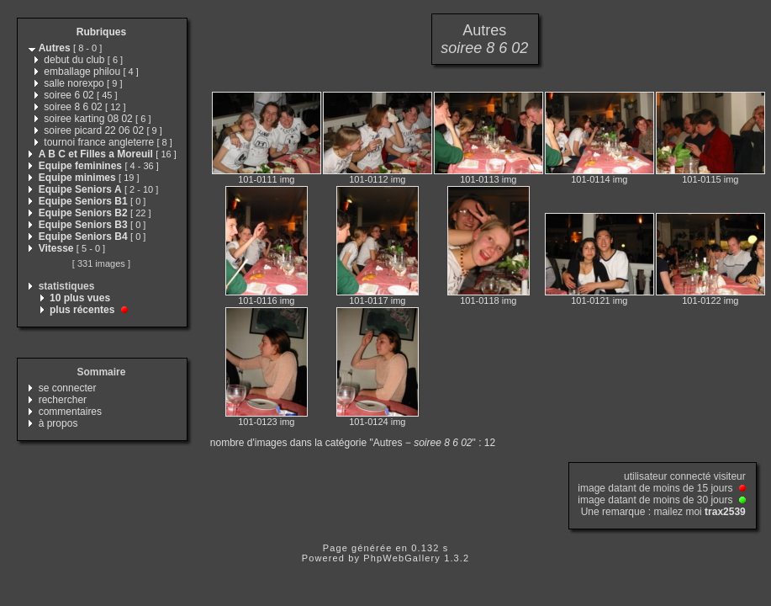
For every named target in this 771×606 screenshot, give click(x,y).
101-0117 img (377, 300)
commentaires (70, 411)
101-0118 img (488, 300)
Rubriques (101, 32)
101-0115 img (710, 179)
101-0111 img (266, 179)
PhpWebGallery (402, 558)
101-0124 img (377, 422)
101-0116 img (266, 300)
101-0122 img (710, 300)
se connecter (68, 388)
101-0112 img (377, 179)
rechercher (63, 400)
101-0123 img (266, 422)
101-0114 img (599, 179)
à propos (58, 423)
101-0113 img (488, 179)
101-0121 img (599, 300)
